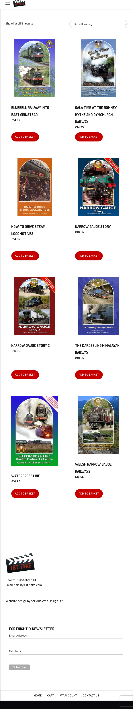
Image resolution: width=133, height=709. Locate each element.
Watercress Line (25, 475)
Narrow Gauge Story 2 (30, 345)
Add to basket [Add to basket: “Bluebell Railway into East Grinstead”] (25, 136)
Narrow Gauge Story (93, 226)
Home (38, 695)
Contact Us (91, 695)
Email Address (18, 635)
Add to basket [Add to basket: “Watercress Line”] (25, 493)
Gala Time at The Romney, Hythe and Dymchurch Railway (96, 114)
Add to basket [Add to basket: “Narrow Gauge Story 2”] (25, 374)
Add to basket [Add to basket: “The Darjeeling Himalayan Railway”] (89, 374)
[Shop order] (98, 24)
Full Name (15, 651)
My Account (68, 695)
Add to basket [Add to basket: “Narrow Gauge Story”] (89, 255)
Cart (50, 695)
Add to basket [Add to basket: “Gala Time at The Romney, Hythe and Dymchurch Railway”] (89, 136)
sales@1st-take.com (28, 585)
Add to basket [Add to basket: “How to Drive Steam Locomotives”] (25, 255)
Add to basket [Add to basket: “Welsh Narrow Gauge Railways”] (89, 493)
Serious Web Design (44, 601)
